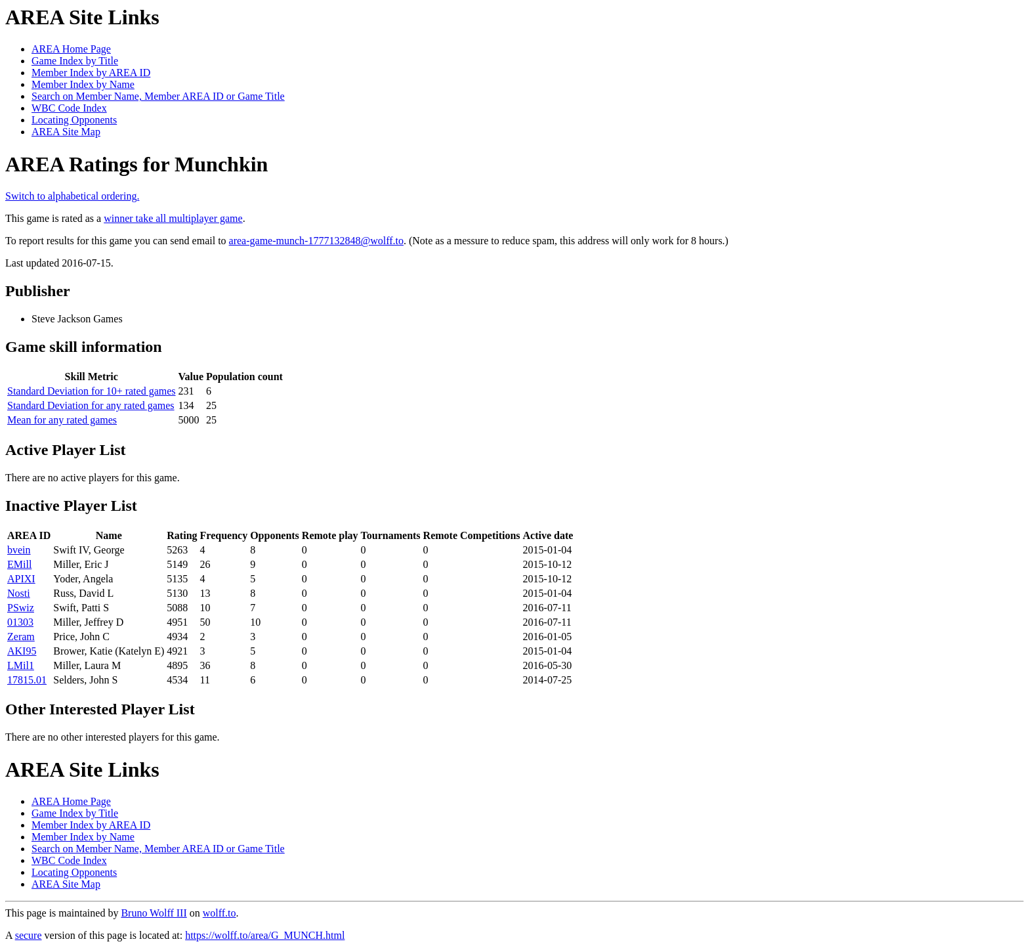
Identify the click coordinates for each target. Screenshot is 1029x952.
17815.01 (27, 679)
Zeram (21, 636)
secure (28, 935)
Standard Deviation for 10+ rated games (91, 391)
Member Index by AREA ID (91, 72)
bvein (19, 549)
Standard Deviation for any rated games (91, 405)
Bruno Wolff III (153, 913)
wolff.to (219, 913)
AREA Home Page (71, 48)
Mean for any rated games (62, 419)
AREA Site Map (66, 131)
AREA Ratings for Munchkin (136, 164)
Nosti (18, 593)
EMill (19, 564)
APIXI (21, 578)
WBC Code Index (69, 108)
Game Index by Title (75, 60)
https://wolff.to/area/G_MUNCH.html (265, 935)
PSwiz (20, 607)
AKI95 (21, 651)
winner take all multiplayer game (173, 218)
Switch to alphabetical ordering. (72, 196)
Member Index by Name (83, 84)
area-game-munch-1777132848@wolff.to (316, 240)
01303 (20, 622)
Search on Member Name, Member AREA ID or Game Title (158, 96)
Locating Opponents (74, 119)
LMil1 (20, 665)
